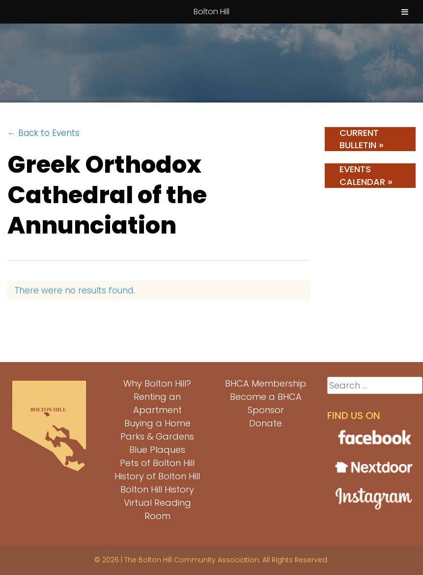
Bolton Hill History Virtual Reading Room (157, 502)
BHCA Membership (265, 383)
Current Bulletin (361, 139)
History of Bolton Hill (157, 476)
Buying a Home (157, 423)
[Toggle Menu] (405, 12)
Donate (265, 423)
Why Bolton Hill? (157, 383)
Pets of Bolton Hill (157, 463)
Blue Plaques (157, 450)
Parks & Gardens (157, 436)
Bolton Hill (211, 11)
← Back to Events (43, 133)
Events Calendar (366, 175)
